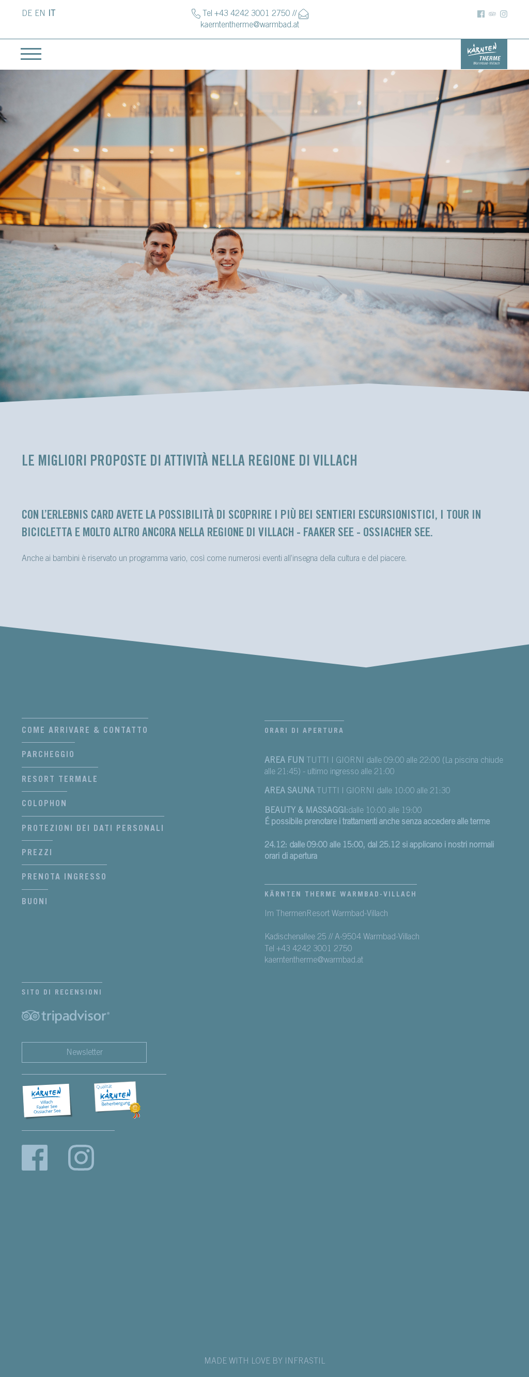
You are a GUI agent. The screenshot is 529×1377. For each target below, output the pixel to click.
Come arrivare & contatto (85, 730)
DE (27, 13)
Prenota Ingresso (64, 877)
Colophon (44, 803)
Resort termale (60, 779)
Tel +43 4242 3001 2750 (246, 13)
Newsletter (84, 1052)
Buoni (35, 902)
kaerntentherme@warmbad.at (249, 25)
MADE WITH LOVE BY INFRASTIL (264, 1361)
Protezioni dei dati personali (93, 828)
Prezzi (37, 852)
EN (40, 13)
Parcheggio (48, 754)
